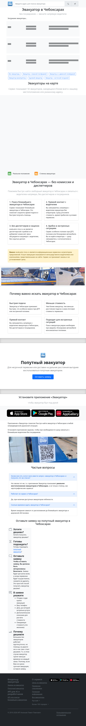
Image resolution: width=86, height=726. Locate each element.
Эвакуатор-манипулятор (17, 78)
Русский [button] (35, 701)
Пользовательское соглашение (63, 713)
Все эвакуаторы (14, 74)
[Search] (39, 3)
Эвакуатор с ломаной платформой (35, 74)
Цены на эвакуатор (39, 683)
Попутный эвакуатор (16, 688)
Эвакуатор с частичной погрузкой (57, 78)
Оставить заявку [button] (43, 376)
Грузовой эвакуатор (35, 78)
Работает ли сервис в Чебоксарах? (24, 494)
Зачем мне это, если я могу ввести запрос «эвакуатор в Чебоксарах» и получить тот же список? (38, 477)
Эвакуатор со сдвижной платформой (62, 74)
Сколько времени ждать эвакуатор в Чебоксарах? (30, 505)
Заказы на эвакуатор (16, 685)
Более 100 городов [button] (39, 704)
